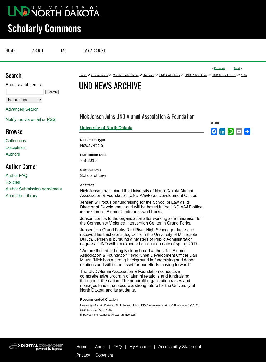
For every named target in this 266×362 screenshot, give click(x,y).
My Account (140, 347)
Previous (219, 68)
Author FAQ (17, 175)
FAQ (118, 347)
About (100, 347)
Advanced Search (22, 109)
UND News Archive (224, 75)
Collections (16, 141)
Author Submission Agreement (34, 189)
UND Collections (169, 75)
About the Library (21, 196)
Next (237, 68)
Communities (99, 75)
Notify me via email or (30, 119)
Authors (13, 154)
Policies (13, 182)
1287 (244, 75)
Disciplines (15, 147)
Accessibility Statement (179, 347)
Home (83, 75)
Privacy (83, 355)
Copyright (104, 355)
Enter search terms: (24, 85)
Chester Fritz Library (126, 75)
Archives (148, 75)
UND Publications (196, 75)
